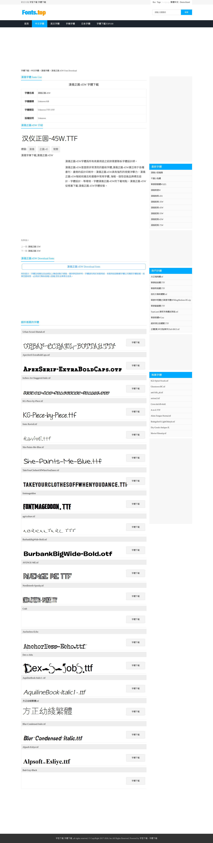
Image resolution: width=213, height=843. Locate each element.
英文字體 (55, 23)
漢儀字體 (45, 71)
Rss (154, 2)
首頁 (26, 23)
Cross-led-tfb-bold (158, 404)
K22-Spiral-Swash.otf (159, 381)
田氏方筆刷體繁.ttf (159, 294)
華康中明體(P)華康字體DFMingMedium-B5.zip (171, 300)
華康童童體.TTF (158, 306)
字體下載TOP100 (105, 23)
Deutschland (185, 2)
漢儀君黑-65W (157, 219)
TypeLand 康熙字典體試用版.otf (164, 312)
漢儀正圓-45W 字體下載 (84, 84)
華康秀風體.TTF (158, 288)
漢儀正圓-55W (34, 247)
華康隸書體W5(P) (158, 184)
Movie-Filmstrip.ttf (158, 433)
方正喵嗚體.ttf (157, 277)
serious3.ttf (155, 398)
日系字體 (85, 23)
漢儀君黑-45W (157, 208)
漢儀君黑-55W (157, 213)
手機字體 (70, 23)
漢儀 (31, 149)
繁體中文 (175, 2)
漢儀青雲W (156, 190)
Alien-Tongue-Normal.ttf (161, 416)
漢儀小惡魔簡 (157, 173)
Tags (159, 2)
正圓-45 (43, 149)
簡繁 (55, 149)
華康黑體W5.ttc (157, 318)
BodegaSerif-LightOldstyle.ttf (163, 422)
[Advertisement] (106, 49)
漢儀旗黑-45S (157, 196)
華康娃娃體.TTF (158, 283)
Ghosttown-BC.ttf (158, 387)
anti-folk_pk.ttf (157, 392)
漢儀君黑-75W (157, 225)
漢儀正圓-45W (44, 93)
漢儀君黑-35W (157, 202)
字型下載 (33, 2)
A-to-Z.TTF (155, 410)
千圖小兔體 (156, 178)
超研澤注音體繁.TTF (160, 323)
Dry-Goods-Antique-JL (160, 427)
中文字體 (39, 23)
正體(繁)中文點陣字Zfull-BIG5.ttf (165, 329)
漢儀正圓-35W (34, 251)
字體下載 (42, 2)
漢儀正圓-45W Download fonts (83, 266)
